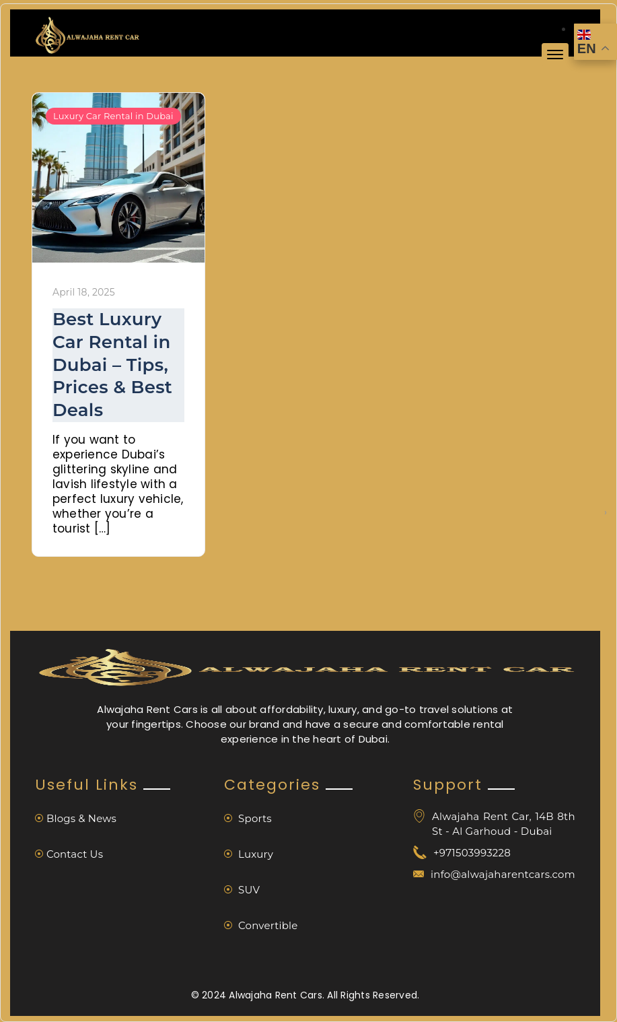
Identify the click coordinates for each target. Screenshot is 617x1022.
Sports (248, 818)
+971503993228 (472, 852)
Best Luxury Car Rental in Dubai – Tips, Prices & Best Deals (112, 364)
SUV (242, 889)
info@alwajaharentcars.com (503, 874)
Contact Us (69, 854)
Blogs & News (75, 818)
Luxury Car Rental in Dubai (113, 115)
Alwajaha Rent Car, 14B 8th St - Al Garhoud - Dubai (503, 824)
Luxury (248, 854)
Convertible (261, 925)
